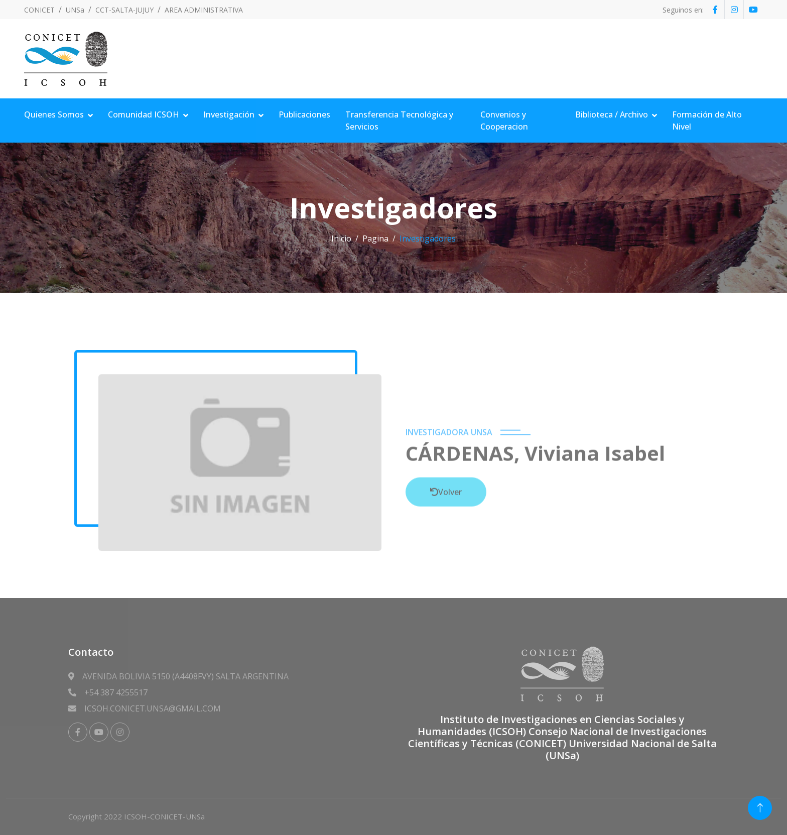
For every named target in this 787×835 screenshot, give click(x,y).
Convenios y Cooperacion (504, 120)
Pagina (375, 238)
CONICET (39, 10)
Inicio (341, 238)
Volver (446, 555)
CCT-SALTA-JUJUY (124, 10)
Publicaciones (304, 114)
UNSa (75, 10)
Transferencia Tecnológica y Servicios (399, 120)
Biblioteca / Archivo (611, 114)
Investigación (228, 114)
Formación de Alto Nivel (707, 120)
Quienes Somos (54, 114)
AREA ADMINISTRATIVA (204, 10)
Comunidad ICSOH (143, 114)
